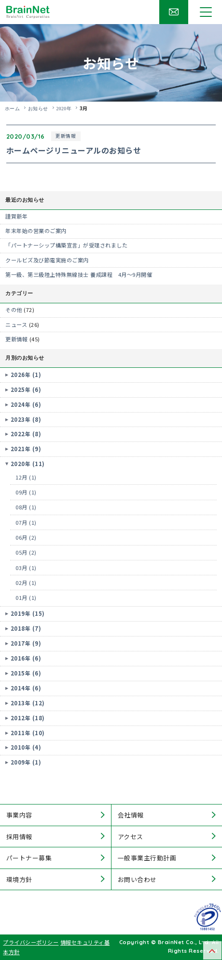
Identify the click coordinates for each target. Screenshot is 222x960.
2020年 (63, 108)
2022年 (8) (26, 434)
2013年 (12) (28, 703)
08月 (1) (26, 507)
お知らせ (38, 108)
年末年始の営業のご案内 (36, 230)
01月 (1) (26, 597)
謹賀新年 (16, 216)
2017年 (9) (26, 643)
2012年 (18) (28, 718)
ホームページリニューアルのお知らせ (73, 150)
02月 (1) (26, 582)
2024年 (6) (26, 404)
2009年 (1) (26, 762)
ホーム (12, 108)
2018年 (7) (26, 628)
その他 (13, 309)
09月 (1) (26, 492)
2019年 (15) (28, 613)
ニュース (16, 324)
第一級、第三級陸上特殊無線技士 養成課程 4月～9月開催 (78, 274)
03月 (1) (26, 567)
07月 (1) (26, 522)
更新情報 (66, 135)
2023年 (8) (26, 419)
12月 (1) (26, 477)
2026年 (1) (26, 374)
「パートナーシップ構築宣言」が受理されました (66, 245)
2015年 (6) (26, 673)
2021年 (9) (26, 449)
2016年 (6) (26, 658)
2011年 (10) (28, 733)
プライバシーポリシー (30, 942)
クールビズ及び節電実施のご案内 (47, 260)
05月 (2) (26, 552)
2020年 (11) (28, 463)
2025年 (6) (26, 389)
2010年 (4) (26, 747)
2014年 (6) (26, 688)
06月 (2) (26, 537)
